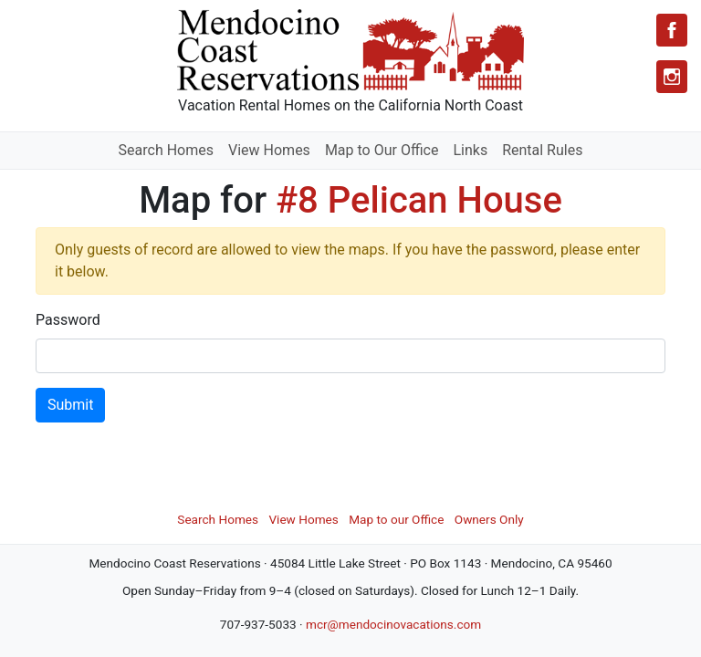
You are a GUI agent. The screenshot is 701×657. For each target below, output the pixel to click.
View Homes (269, 150)
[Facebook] (671, 30)
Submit (70, 404)
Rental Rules (542, 150)
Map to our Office (396, 519)
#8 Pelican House (419, 200)
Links (470, 150)
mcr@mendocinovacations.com (393, 624)
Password (68, 319)
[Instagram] (671, 76)
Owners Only (489, 519)
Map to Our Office (382, 150)
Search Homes (166, 150)
